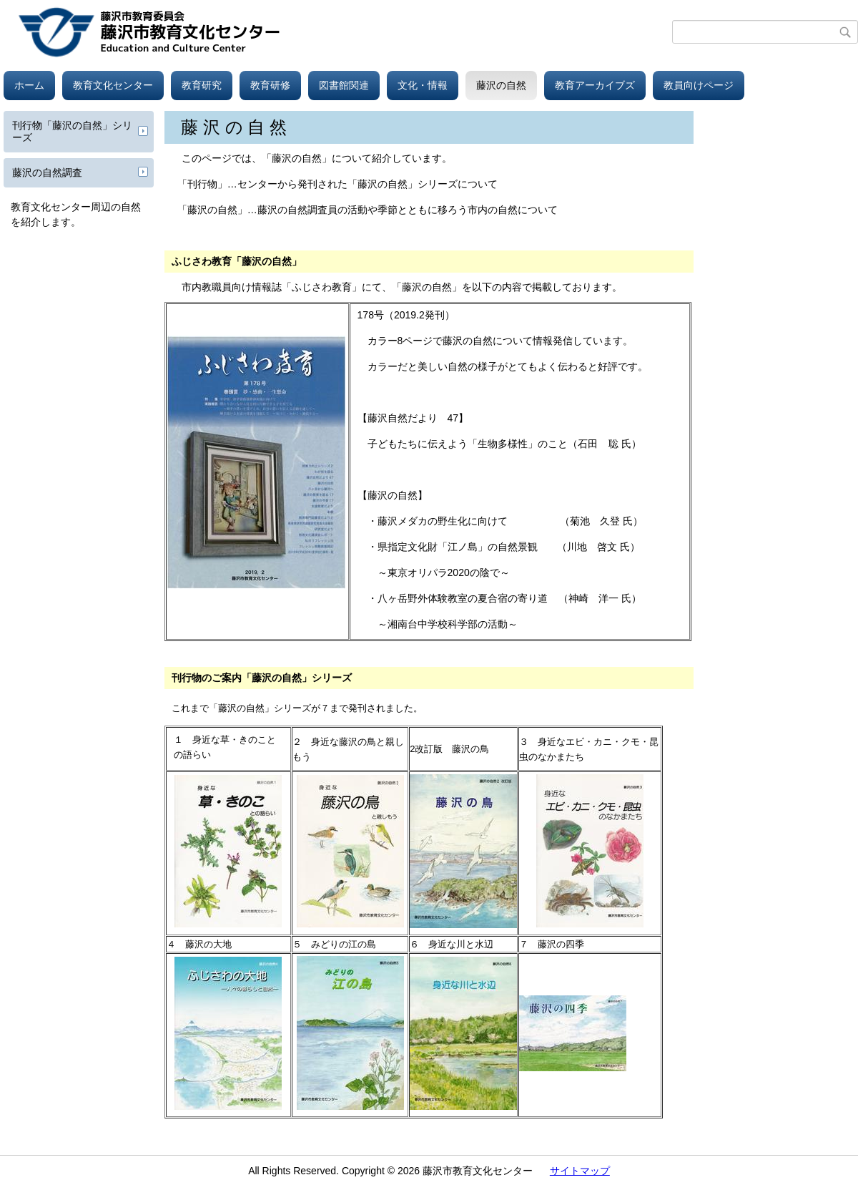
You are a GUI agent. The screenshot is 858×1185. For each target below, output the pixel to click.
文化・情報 (423, 85)
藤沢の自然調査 (47, 172)
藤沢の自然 (501, 85)
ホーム (29, 85)
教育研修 (270, 85)
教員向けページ (699, 85)
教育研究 (202, 85)
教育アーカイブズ (595, 85)
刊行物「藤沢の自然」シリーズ (72, 131)
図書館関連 (344, 85)
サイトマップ (580, 1170)
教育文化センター (113, 85)
